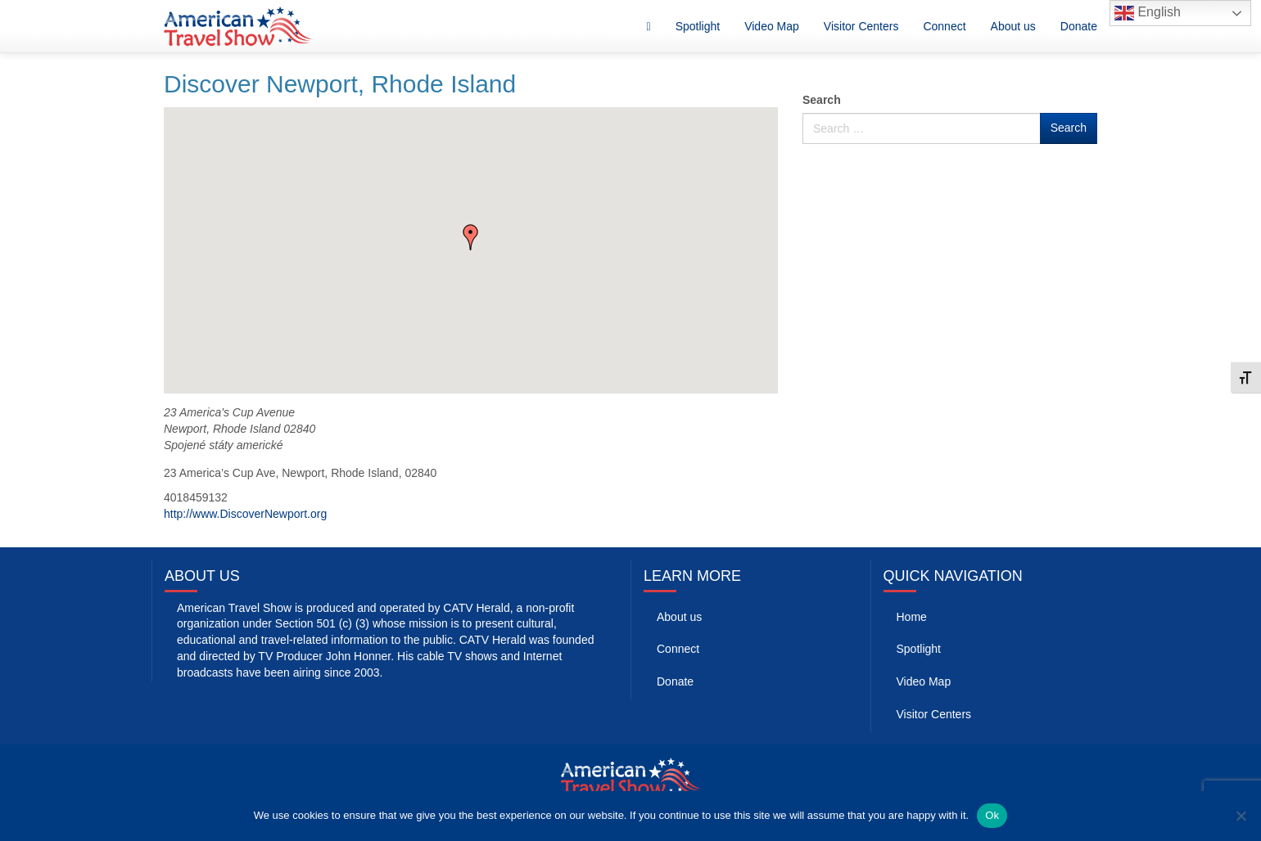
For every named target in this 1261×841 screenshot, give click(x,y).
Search (821, 99)
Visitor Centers (861, 26)
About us (1013, 26)
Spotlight (698, 26)
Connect (944, 26)
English (1147, 13)
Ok (992, 815)
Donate (1078, 26)
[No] (1240, 815)
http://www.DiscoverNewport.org (245, 513)
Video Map (771, 26)
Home (912, 616)
